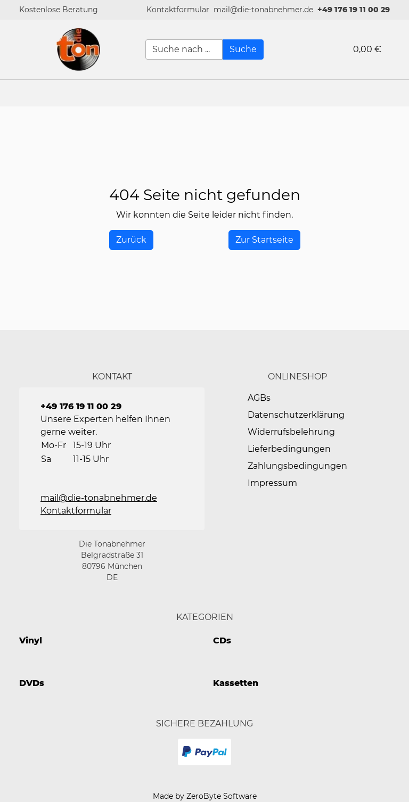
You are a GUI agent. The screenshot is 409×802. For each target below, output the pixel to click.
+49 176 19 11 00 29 (353, 9)
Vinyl (30, 640)
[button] (177, 9)
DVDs (31, 683)
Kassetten (235, 683)
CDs (222, 640)
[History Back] (131, 240)
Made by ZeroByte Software (205, 796)
